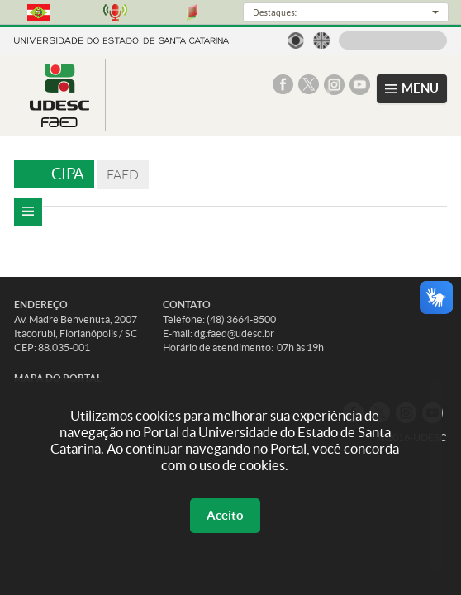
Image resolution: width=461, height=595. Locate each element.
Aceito (225, 515)
